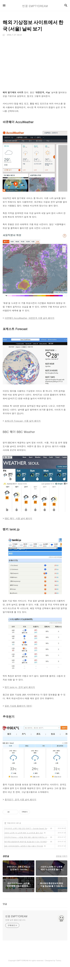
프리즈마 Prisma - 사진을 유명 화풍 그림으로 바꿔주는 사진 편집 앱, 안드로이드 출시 (26, 837)
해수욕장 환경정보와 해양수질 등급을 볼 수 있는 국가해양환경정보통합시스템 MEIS (26, 841)
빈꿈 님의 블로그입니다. (15, 920)
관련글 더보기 (61, 856)
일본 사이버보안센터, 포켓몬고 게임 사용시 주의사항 (23, 846)
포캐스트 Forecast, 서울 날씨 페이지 (23, 420)
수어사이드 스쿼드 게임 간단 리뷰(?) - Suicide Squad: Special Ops (26, 828)
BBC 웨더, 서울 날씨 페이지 (18, 518)
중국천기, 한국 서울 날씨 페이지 (20, 799)
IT (5, 823)
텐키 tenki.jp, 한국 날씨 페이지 (20, 687)
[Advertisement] (35, 65)
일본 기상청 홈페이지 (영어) (18, 705)
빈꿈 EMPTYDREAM (16, 916)
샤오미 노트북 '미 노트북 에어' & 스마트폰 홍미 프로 (23, 833)
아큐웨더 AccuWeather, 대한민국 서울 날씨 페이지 (29, 318)
